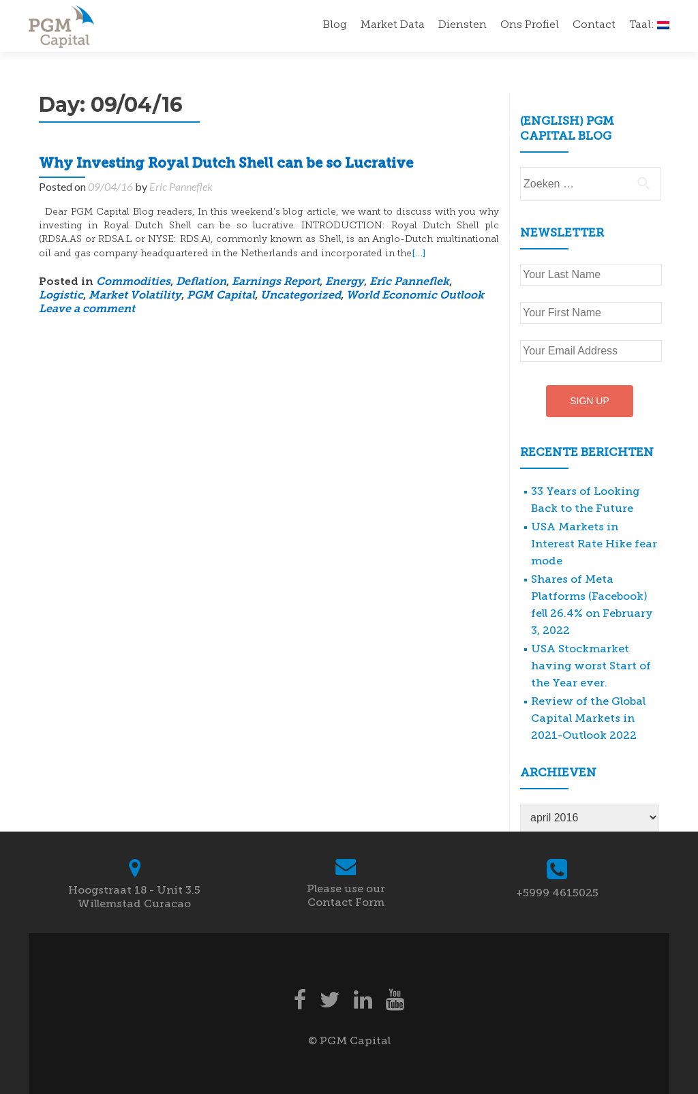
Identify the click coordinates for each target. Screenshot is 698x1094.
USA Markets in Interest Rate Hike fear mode (594, 543)
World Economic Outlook (415, 295)
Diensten (462, 25)
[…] (418, 253)
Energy (344, 282)
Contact (594, 25)
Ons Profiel (529, 25)
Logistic (61, 295)
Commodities (133, 282)
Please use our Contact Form (346, 895)
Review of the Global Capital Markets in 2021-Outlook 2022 (588, 718)
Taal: (649, 25)
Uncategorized (300, 295)
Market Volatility (135, 295)
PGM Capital (221, 295)
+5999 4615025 (557, 892)
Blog (335, 25)
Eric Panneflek (181, 186)
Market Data (393, 25)
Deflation (201, 282)
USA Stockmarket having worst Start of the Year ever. (591, 665)
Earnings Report (276, 282)
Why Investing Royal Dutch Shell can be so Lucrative (226, 164)
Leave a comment (87, 309)
